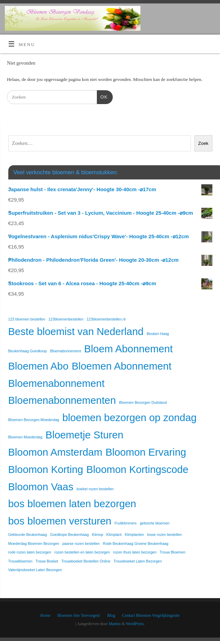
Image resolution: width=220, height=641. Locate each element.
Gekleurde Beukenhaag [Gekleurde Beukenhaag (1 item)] (27, 534)
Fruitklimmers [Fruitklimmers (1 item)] (125, 523)
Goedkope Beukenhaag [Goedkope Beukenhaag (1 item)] (69, 534)
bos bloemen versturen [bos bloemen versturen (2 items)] (59, 521)
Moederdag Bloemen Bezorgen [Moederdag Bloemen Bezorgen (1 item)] (33, 543)
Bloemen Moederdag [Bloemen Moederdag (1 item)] (25, 437)
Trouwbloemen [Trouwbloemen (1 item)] (20, 561)
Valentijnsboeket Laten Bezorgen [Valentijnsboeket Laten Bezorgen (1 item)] (35, 570)
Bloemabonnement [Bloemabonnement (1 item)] (65, 351)
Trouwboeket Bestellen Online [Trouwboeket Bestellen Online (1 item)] (85, 561)
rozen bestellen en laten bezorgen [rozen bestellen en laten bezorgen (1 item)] (82, 552)
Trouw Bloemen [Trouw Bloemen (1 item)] (172, 552)
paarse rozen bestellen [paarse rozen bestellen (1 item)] (81, 543)
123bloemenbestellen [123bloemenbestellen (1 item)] (65, 319)
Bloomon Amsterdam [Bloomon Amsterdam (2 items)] (55, 452)
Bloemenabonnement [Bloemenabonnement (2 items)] (56, 383)
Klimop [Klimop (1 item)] (97, 534)
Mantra (115, 623)
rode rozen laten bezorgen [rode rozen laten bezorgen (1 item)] (29, 552)
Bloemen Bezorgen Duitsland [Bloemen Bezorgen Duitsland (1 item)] (143, 402)
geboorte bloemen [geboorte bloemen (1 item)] (154, 523)
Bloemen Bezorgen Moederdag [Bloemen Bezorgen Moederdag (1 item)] (33, 420)
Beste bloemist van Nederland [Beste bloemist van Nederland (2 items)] (76, 331)
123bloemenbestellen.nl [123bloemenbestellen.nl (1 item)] (106, 319)
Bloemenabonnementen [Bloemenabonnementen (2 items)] (62, 400)
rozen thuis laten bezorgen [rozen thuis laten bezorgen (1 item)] (135, 552)
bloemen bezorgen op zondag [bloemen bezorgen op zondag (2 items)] (129, 417)
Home (45, 615)
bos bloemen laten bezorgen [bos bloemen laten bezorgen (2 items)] (72, 503)
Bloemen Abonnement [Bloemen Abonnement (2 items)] (122, 366)
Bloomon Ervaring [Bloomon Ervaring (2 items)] (146, 452)
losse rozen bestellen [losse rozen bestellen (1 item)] (164, 534)
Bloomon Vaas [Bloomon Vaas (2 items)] (41, 486)
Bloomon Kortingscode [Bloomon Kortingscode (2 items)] (137, 469)
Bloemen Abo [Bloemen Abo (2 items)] (38, 366)
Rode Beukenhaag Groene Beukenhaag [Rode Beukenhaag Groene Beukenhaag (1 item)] (135, 543)
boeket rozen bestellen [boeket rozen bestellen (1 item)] (94, 489)
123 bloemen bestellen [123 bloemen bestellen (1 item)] (26, 319)
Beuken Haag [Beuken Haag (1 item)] (158, 334)
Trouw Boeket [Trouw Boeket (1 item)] (47, 561)
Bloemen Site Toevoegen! (78, 615)
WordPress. (135, 623)
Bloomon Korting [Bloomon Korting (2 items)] (45, 469)
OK (102, 96)
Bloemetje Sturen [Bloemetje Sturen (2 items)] (84, 434)
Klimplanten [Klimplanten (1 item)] (134, 534)
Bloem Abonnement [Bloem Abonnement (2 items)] (128, 348)
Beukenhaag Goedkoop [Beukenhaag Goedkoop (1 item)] (27, 351)
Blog (111, 615)
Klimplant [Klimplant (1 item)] (114, 534)
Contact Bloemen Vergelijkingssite (151, 615)
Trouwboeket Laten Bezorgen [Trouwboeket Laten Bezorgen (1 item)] (137, 561)
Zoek (203, 143)
